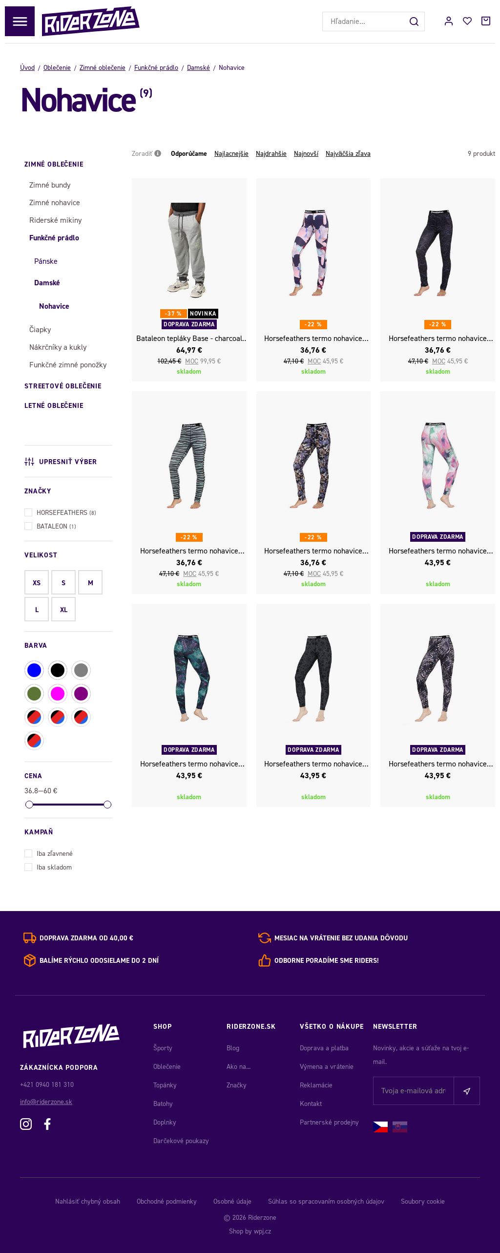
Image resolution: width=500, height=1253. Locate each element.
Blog (233, 1048)
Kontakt (311, 1103)
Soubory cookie (423, 1201)
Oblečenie (57, 67)
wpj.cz (262, 1231)
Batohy (163, 1103)
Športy (162, 1048)
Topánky (165, 1085)
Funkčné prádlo (156, 67)
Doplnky (164, 1122)
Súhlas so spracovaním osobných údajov (326, 1201)
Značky (237, 1085)
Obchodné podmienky (167, 1201)
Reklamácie (316, 1085)
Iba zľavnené (48, 852)
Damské (198, 67)
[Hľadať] (415, 21)
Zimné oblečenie (102, 67)
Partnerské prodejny (329, 1122)
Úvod (27, 67)
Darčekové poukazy (181, 1141)
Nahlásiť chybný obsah (87, 1201)
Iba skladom (48, 866)
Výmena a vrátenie (327, 1066)
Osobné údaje (232, 1201)
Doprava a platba (324, 1048)
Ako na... (238, 1066)
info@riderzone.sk (46, 1101)
